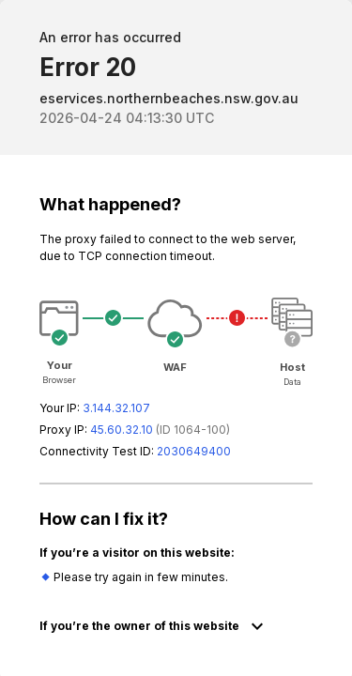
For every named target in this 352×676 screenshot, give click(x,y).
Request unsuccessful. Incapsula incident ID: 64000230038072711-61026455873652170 (176, 338)
